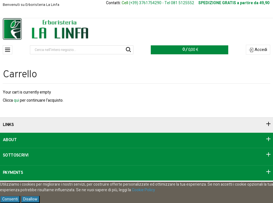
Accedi (261, 49)
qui (16, 100)
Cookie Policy (143, 190)
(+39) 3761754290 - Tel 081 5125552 (161, 3)
